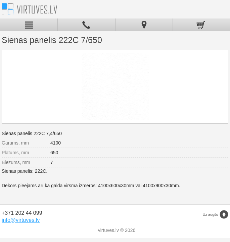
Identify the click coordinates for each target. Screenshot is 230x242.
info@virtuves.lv (21, 220)
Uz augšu (210, 214)
